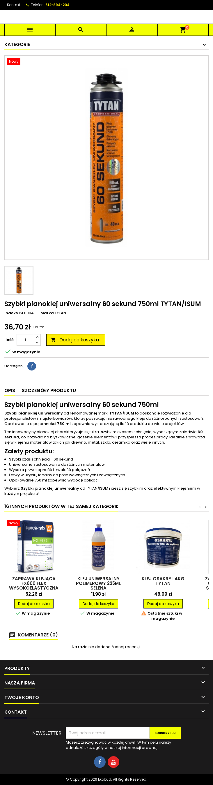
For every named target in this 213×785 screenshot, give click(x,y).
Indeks (11, 313)
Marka (47, 313)
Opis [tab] (9, 390)
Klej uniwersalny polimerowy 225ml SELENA (98, 583)
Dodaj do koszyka (75, 339)
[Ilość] (25, 340)
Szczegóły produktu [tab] (49, 390)
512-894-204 (57, 4)
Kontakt (13, 4)
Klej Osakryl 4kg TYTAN (163, 581)
